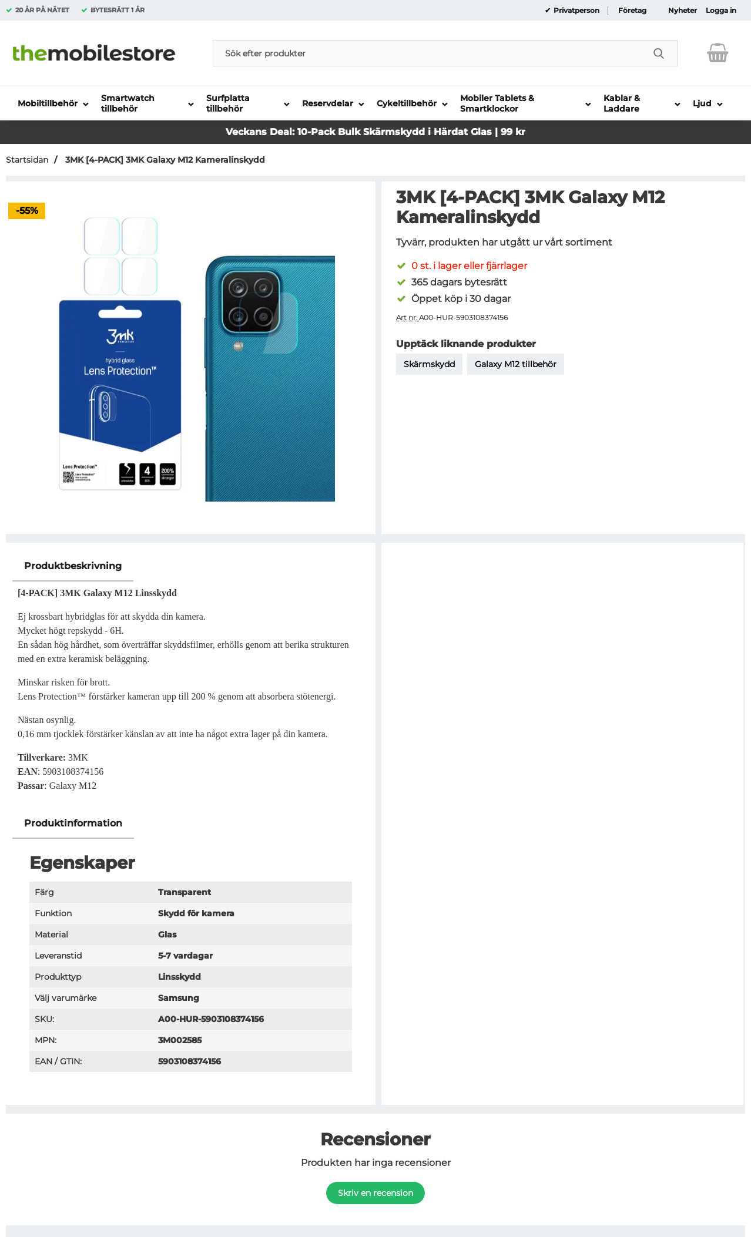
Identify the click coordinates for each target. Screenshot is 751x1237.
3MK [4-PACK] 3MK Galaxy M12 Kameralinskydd (164, 159)
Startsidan (27, 159)
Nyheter (682, 10)
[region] (191, 566)
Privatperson (575, 10)
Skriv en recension (375, 1193)
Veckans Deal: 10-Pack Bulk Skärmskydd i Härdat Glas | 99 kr (375, 131)
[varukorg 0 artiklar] (717, 52)
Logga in (721, 10)
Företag (632, 10)
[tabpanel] (191, 680)
